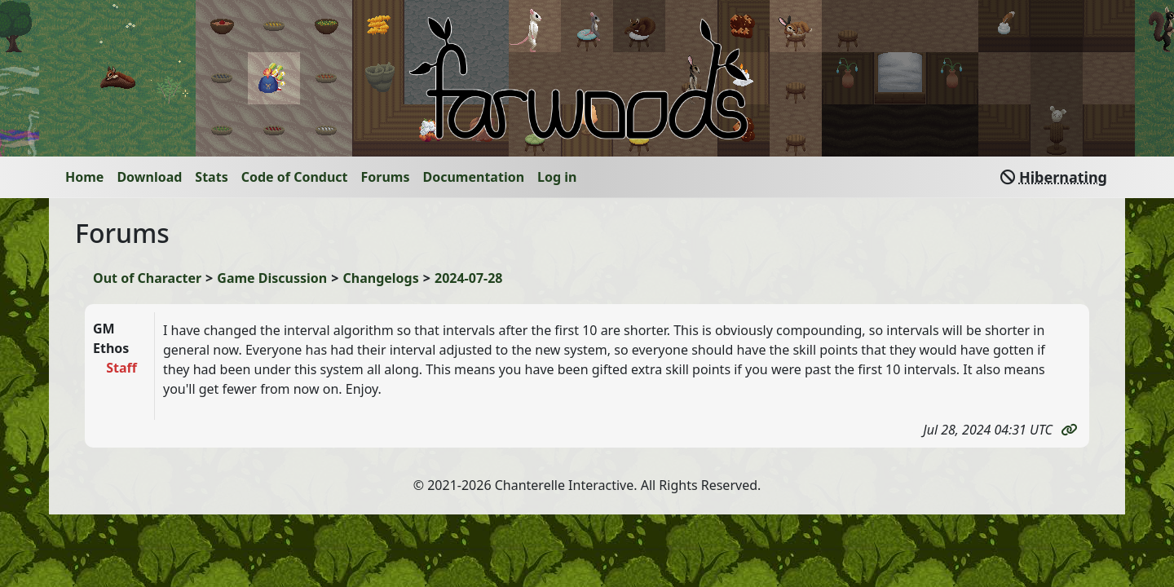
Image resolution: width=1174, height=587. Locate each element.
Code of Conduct (294, 177)
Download (149, 177)
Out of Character (147, 278)
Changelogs (381, 278)
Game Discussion (272, 278)
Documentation (474, 177)
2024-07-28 (468, 278)
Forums (385, 177)
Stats (211, 177)
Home (84, 177)
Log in (556, 177)
